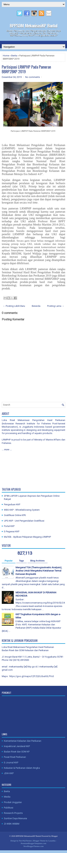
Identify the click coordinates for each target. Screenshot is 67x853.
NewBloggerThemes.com (33, 846)
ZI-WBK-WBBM (11, 823)
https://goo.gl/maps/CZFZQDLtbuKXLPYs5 (31, 676)
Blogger (54, 836)
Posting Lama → (55, 306)
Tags (21, 560)
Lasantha (51, 841)
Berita (14, 55)
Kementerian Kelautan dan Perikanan (22, 741)
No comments (32, 77)
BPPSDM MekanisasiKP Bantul (33, 25)
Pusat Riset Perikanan (15, 757)
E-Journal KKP (11, 762)
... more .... (7, 449)
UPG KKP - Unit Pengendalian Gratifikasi (24, 520)
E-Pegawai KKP (11, 531)
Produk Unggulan (13, 802)
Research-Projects (13, 813)
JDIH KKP (9, 773)
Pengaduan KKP (12, 504)
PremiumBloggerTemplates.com (33, 843)
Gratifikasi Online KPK (15, 515)
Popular (9, 560)
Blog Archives (37, 560)
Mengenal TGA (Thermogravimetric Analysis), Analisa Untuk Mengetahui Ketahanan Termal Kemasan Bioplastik (39, 570)
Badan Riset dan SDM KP (16, 751)
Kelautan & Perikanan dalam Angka (22, 768)
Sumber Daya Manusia (15, 818)
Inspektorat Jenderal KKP (17, 746)
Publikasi (8, 807)
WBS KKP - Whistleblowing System (22, 509)
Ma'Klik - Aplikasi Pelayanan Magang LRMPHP (27, 536)
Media (7, 796)
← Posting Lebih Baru (14, 306)
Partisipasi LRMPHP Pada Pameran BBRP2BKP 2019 (26, 69)
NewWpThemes (25, 841)
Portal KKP (9, 526)
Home (6, 55)
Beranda (36, 306)
